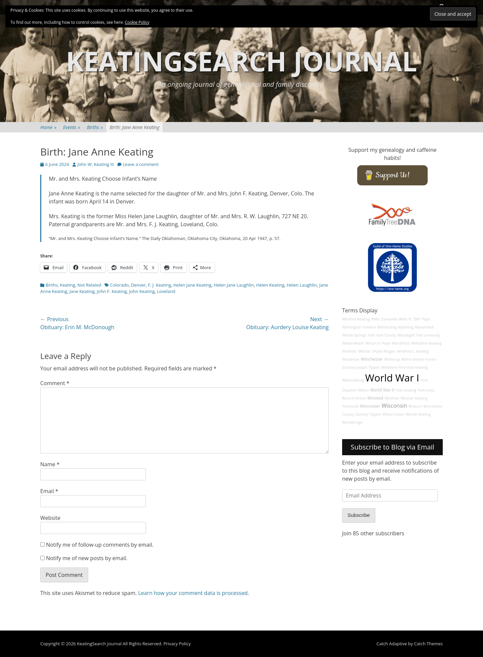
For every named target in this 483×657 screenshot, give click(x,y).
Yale (371, 335)
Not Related (89, 285)
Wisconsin (394, 405)
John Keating (142, 291)
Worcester (370, 406)
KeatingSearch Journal (241, 61)
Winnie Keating (418, 414)
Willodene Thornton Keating (404, 367)
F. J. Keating (159, 285)
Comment (54, 383)
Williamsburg (353, 380)
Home (48, 127)
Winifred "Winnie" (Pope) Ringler (369, 351)
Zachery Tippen (368, 414)
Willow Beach (353, 343)
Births (95, 127)
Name (50, 464)
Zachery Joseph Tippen (361, 367)
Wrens (360, 398)
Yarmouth (350, 406)
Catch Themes (428, 644)
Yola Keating (406, 390)
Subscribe (358, 515)
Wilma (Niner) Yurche (418, 359)
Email (49, 491)
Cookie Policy (137, 22)
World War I (392, 377)
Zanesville (389, 319)
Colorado (119, 285)
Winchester (372, 359)
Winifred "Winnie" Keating (406, 398)
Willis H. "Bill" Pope (414, 319)
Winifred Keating (356, 319)
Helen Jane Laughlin (234, 285)
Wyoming (405, 327)
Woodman (351, 359)
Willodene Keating (426, 343)
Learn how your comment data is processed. (193, 593)
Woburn (415, 406)
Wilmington (351, 327)
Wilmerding (386, 327)
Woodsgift (406, 335)
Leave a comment (141, 164)
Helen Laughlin (302, 285)
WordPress (401, 343)
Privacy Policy (177, 644)
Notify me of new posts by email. (86, 558)
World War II (382, 390)
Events (71, 127)
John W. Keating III (95, 164)
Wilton (363, 390)
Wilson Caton (393, 414)
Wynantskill (424, 327)
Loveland (166, 291)
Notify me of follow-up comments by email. (99, 544)
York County (386, 335)
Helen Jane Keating (192, 285)
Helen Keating (270, 285)
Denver (138, 285)
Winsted (375, 398)
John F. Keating (112, 291)
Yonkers (369, 327)
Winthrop (392, 359)
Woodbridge (352, 422)
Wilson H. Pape (378, 343)
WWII (375, 319)
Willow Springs (354, 335)
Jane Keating (82, 291)
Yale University (428, 335)
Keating (67, 285)
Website (50, 518)
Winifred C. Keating (413, 351)
